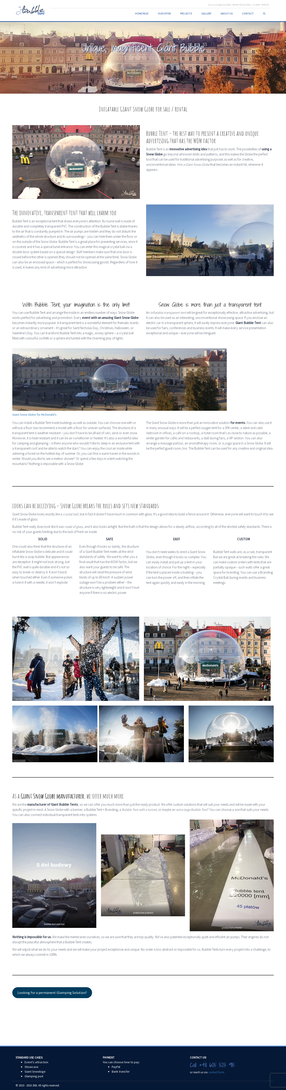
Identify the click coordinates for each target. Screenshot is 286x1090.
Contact (248, 13)
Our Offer (164, 13)
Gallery (206, 13)
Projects (186, 13)
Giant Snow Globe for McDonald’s (34, 415)
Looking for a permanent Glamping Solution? (52, 993)
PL (264, 13)
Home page (141, 13)
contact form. (216, 1072)
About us (227, 13)
